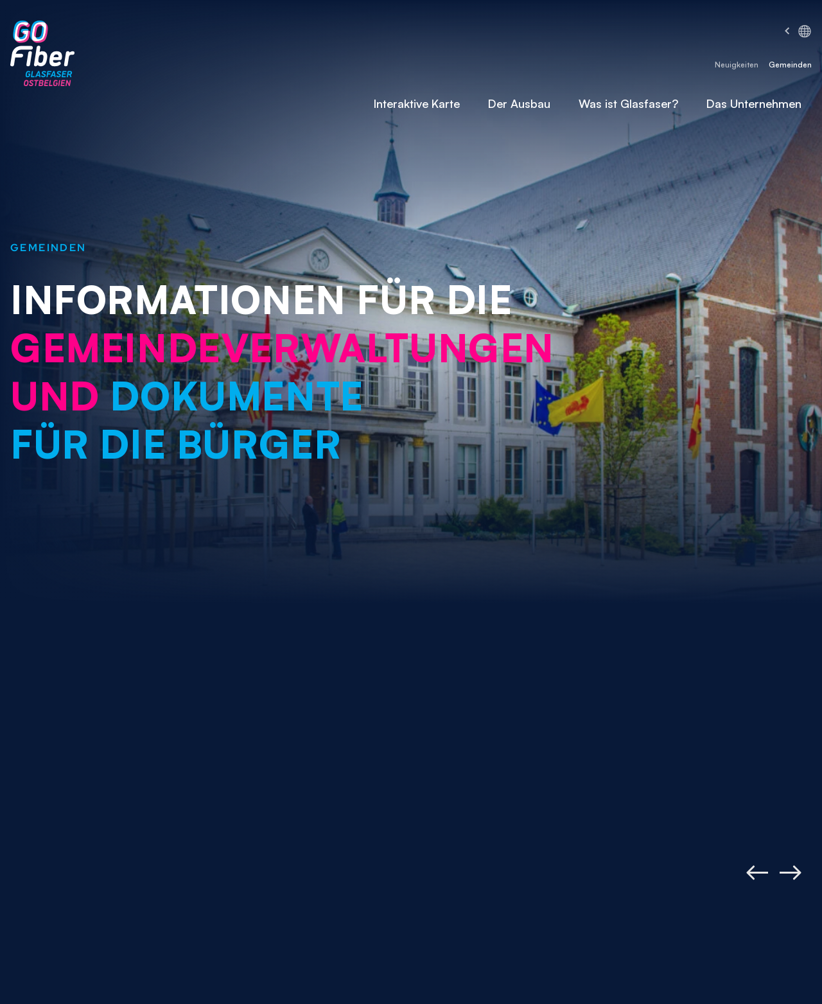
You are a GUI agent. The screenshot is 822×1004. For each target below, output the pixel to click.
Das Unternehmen (753, 103)
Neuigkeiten (736, 64)
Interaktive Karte (417, 103)
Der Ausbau (519, 103)
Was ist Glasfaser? (628, 103)
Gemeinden (790, 64)
